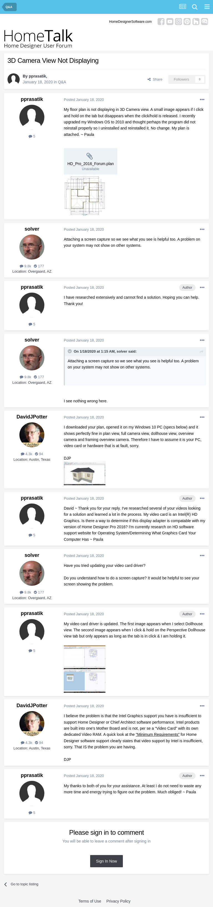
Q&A (62, 82)
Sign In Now (106, 861)
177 (39, 266)
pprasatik (37, 76)
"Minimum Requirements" (158, 734)
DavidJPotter (31, 417)
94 (39, 454)
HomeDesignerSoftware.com (130, 22)
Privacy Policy (118, 901)
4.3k (26, 454)
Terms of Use (89, 901)
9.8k (25, 266)
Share (155, 79)
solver (31, 229)
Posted (84, 100)
